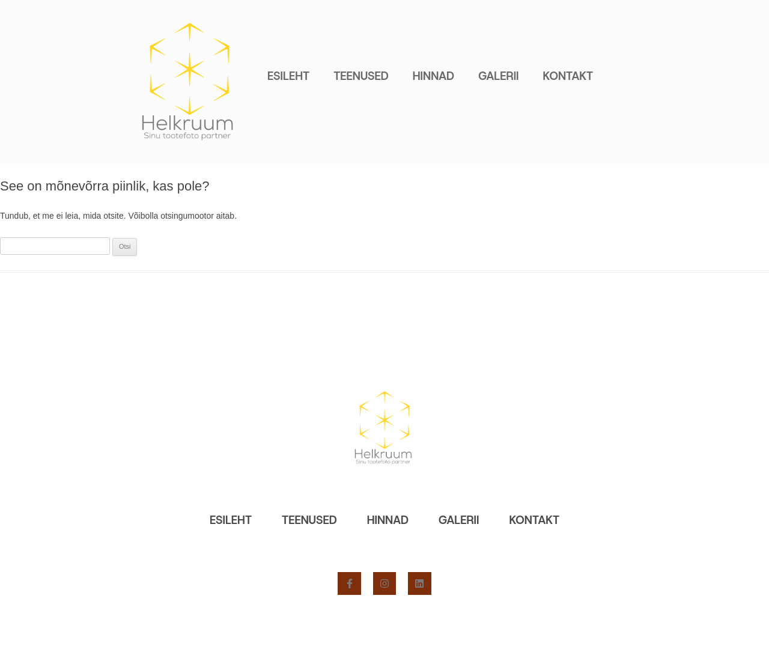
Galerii (498, 76)
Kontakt (568, 76)
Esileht (288, 76)
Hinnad (433, 76)
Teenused (361, 76)
